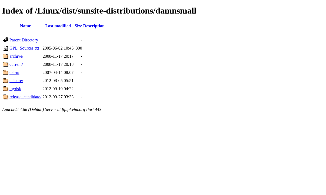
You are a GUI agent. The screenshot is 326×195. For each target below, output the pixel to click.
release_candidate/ (25, 97)
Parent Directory (23, 40)
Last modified (58, 26)
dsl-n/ (14, 72)
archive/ (16, 56)
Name (25, 26)
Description (94, 26)
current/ (16, 64)
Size (78, 26)
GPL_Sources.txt (24, 48)
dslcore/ (16, 80)
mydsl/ (15, 88)
